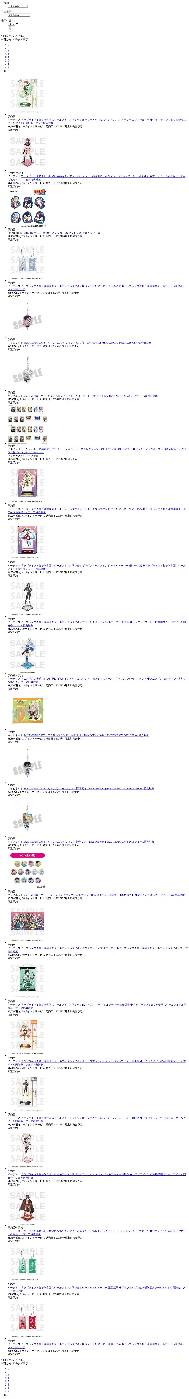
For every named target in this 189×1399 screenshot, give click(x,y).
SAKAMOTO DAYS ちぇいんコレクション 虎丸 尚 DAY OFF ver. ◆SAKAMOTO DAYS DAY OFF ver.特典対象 (87, 342)
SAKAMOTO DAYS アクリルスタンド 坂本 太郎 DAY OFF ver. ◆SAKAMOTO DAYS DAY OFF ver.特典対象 (86, 735)
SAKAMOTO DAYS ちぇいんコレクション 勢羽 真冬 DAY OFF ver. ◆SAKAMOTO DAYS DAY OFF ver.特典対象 (89, 788)
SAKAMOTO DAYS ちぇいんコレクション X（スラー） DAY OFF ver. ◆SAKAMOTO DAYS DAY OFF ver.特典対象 (91, 396)
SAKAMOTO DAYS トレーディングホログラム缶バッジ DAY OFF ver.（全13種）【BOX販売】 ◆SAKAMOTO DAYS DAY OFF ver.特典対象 (104, 895)
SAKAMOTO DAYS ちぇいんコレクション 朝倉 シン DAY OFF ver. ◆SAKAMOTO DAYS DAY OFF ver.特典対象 (89, 841)
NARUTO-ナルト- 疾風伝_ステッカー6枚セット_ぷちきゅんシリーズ (61, 233)
